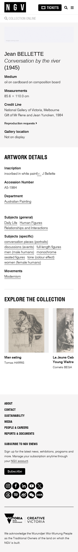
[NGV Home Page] (15, 7)
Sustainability (14, 415)
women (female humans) (22, 262)
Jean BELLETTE (24, 54)
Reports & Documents (19, 433)
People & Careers (16, 427)
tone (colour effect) (40, 257)
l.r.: (39, 174)
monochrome (46, 252)
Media (8, 421)
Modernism (12, 276)
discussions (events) (19, 247)
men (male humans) (19, 252)
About (8, 403)
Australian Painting (17, 201)
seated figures (14, 257)
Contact (10, 409)
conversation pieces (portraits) (26, 242)
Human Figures (31, 223)
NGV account (19, 461)
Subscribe (14, 471)
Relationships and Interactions (26, 228)
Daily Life (10, 223)
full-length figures (49, 247)
